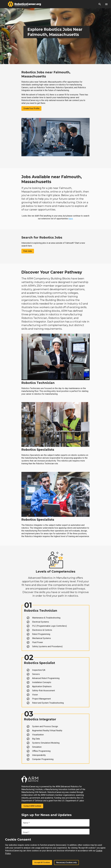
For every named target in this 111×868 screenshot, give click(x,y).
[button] (100, 4)
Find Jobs (27, 251)
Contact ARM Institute (32, 806)
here (71, 218)
